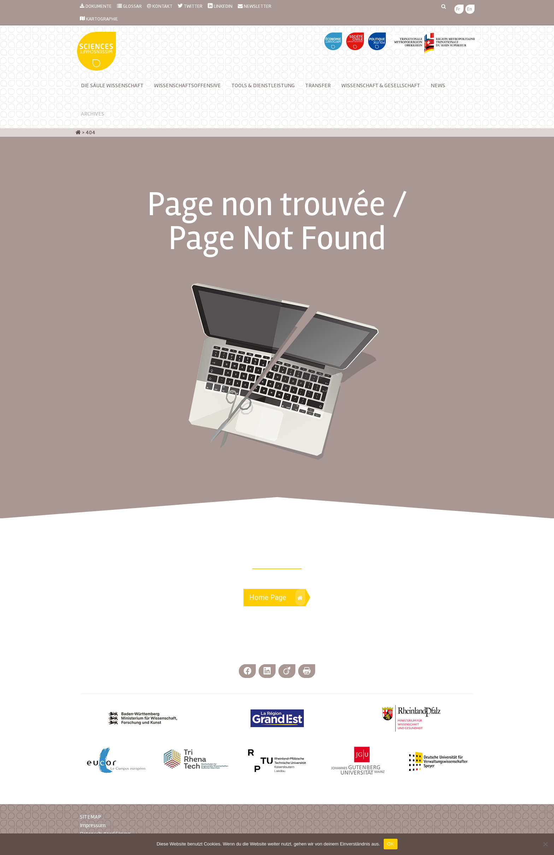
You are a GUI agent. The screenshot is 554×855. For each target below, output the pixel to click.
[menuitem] (458, 9)
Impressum (93, 825)
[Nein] (545, 844)
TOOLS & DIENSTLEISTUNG (263, 85)
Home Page (277, 597)
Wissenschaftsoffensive (187, 85)
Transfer (318, 85)
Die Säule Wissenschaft (112, 85)
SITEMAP (90, 816)
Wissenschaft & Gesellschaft (380, 85)
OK (390, 844)
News (438, 85)
